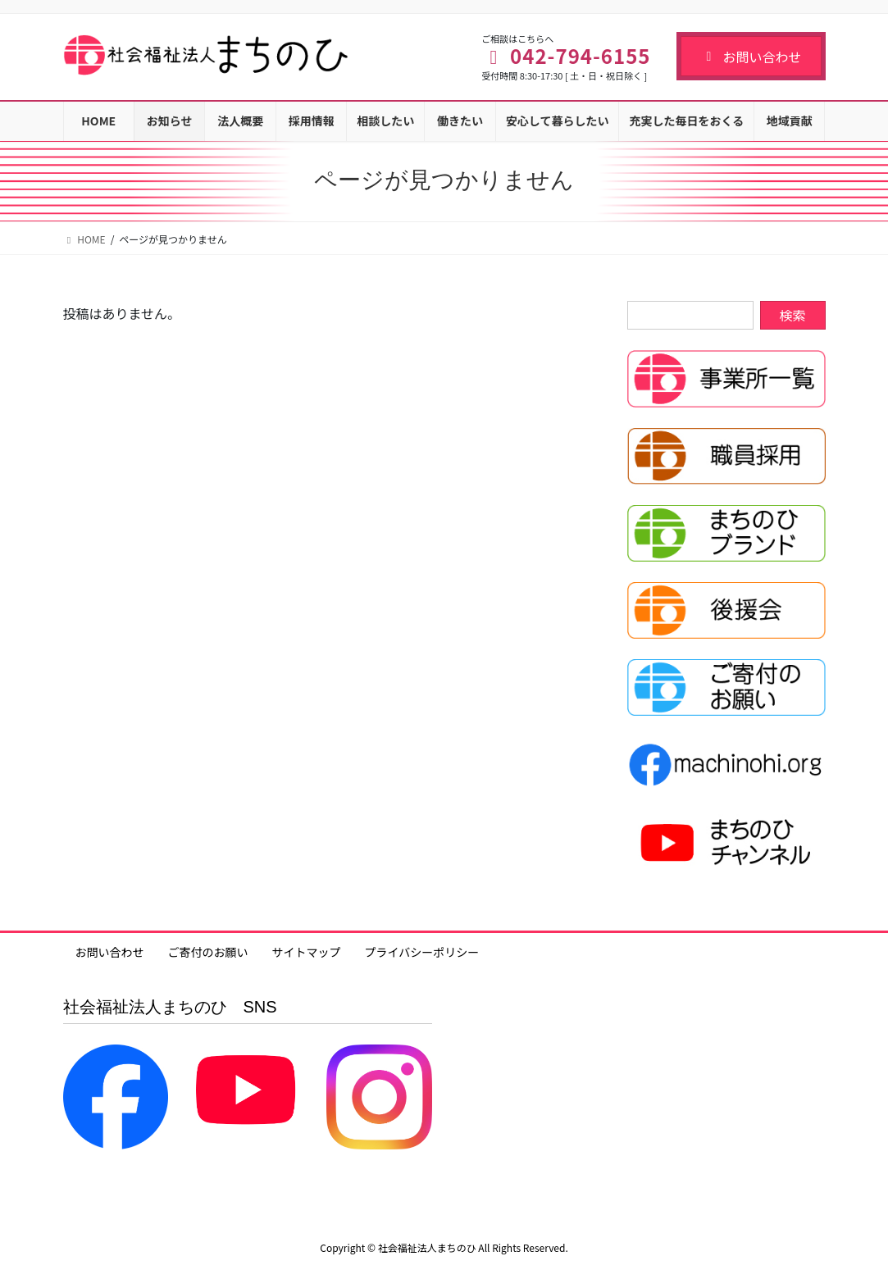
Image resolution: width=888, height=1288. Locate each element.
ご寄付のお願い (208, 952)
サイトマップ (306, 952)
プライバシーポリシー (422, 952)
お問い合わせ (750, 56)
